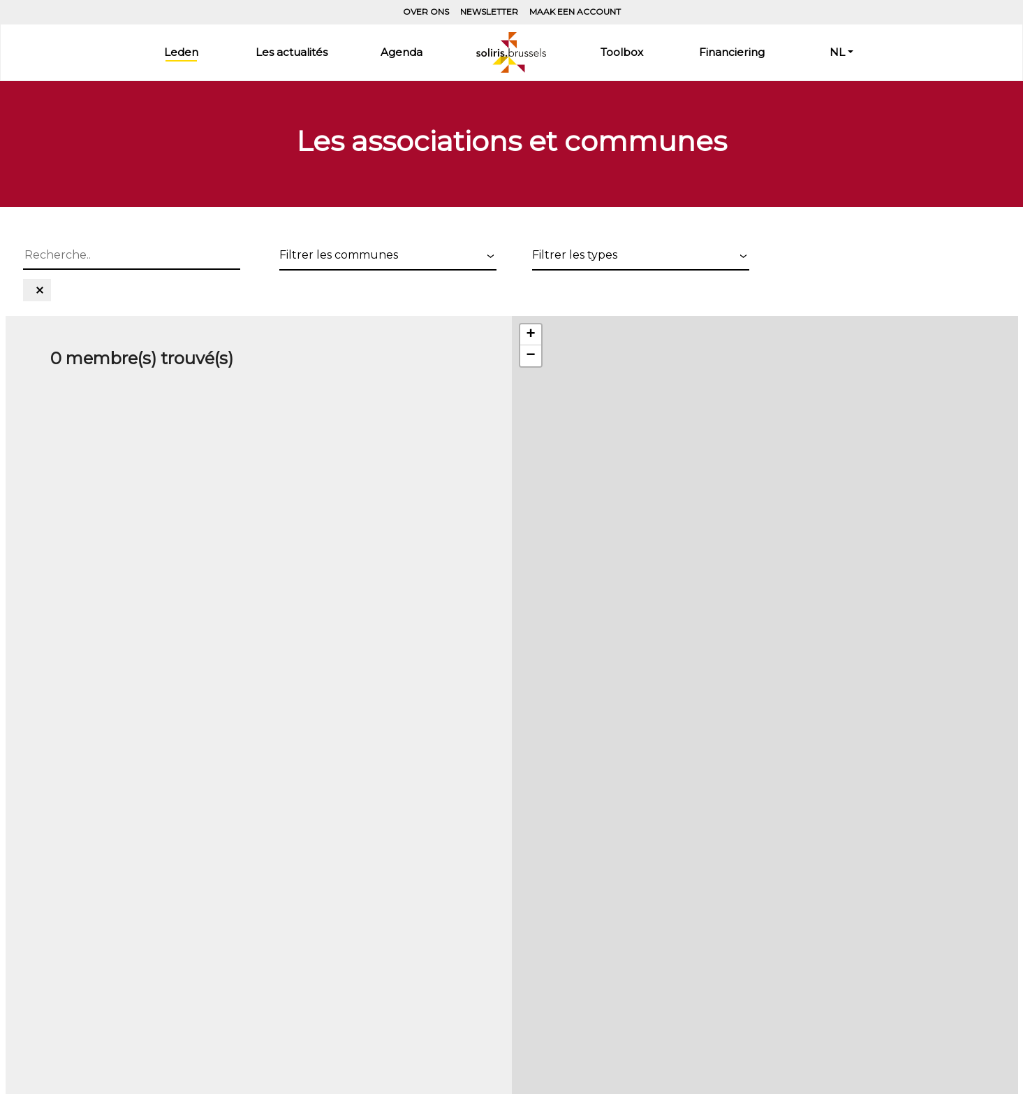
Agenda (401, 52)
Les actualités (291, 52)
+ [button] (530, 334)
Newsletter (489, 11)
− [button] (530, 355)
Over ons (426, 11)
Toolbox (622, 52)
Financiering (732, 52)
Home (511, 52)
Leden (181, 52)
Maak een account (575, 11)
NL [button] (837, 52)
